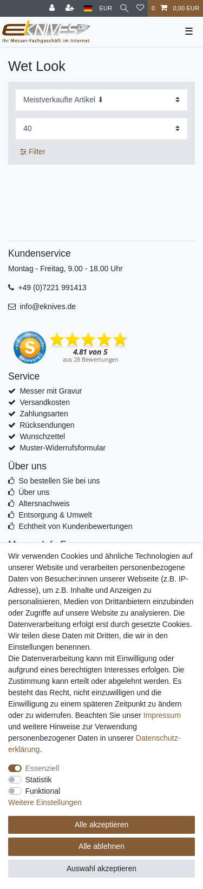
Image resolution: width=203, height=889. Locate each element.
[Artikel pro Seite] (101, 128)
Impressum (162, 715)
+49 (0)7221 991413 (52, 287)
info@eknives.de (47, 306)
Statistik (38, 779)
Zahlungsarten (43, 413)
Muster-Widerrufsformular (62, 447)
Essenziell (42, 768)
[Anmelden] (53, 8)
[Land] (88, 8)
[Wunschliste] (140, 8)
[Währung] (106, 8)
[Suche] (124, 8)
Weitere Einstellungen (45, 802)
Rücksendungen (46, 425)
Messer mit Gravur (50, 391)
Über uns (33, 492)
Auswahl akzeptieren (101, 868)
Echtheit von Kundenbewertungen (75, 526)
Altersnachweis (43, 503)
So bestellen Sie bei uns (59, 480)
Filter (32, 151)
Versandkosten (44, 402)
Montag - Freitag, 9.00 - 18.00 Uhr (65, 268)
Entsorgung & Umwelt (54, 515)
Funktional (43, 791)
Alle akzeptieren (102, 824)
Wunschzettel (42, 436)
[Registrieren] (71, 8)
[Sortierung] (101, 99)
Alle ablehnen (101, 846)
